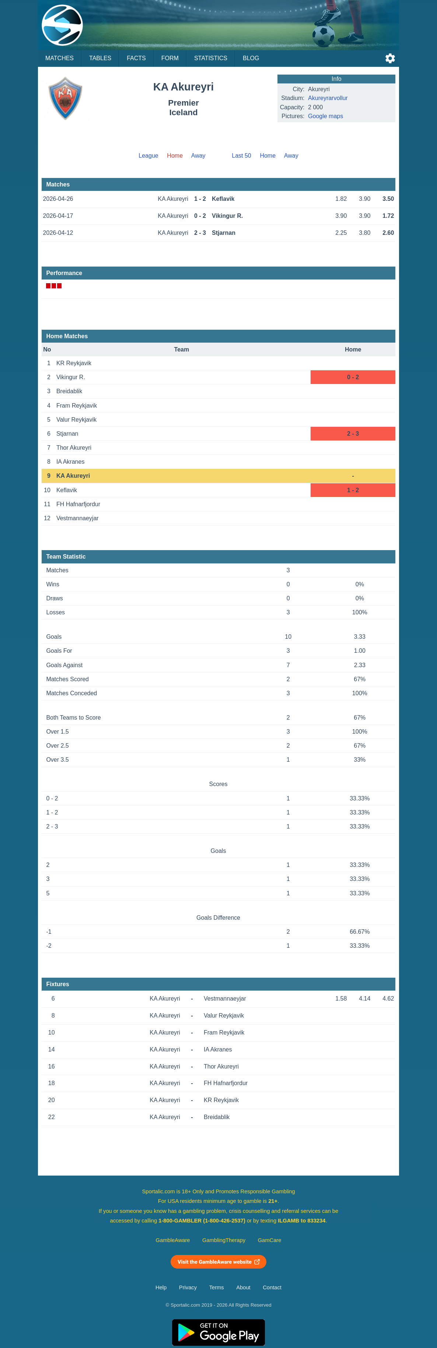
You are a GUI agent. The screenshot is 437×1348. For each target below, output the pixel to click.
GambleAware (173, 1240)
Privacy (188, 1287)
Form (170, 58)
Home (268, 155)
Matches (59, 58)
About (243, 1287)
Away (198, 155)
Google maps (325, 116)
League (148, 155)
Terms (216, 1287)
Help (161, 1287)
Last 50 (241, 155)
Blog (251, 58)
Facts (136, 58)
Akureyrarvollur (328, 98)
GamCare (270, 1240)
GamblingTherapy (223, 1240)
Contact (272, 1287)
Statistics (210, 58)
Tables (100, 58)
